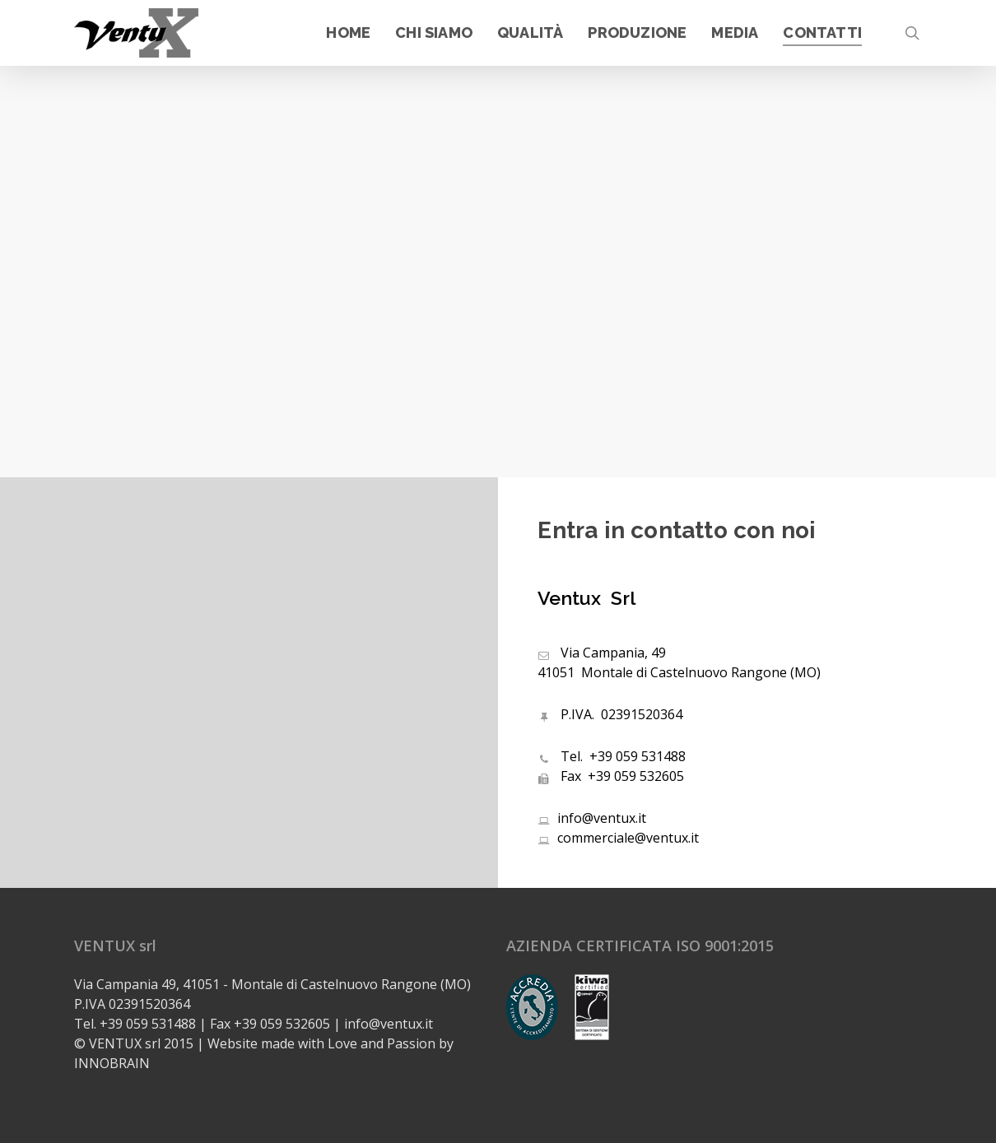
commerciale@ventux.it (618, 838)
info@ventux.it (592, 818)
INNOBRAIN (112, 1063)
